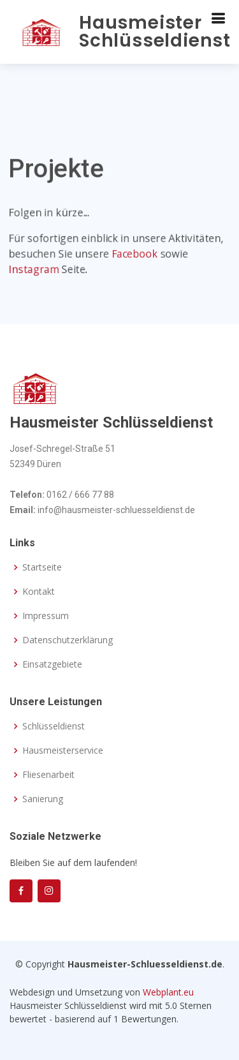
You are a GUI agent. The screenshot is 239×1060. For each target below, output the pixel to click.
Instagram (33, 271)
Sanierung (42, 799)
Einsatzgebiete (52, 664)
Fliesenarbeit (48, 774)
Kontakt (38, 591)
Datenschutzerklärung (67, 640)
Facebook (135, 255)
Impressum (45, 615)
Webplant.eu (168, 992)
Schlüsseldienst (53, 726)
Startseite (42, 567)
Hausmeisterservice (62, 750)
